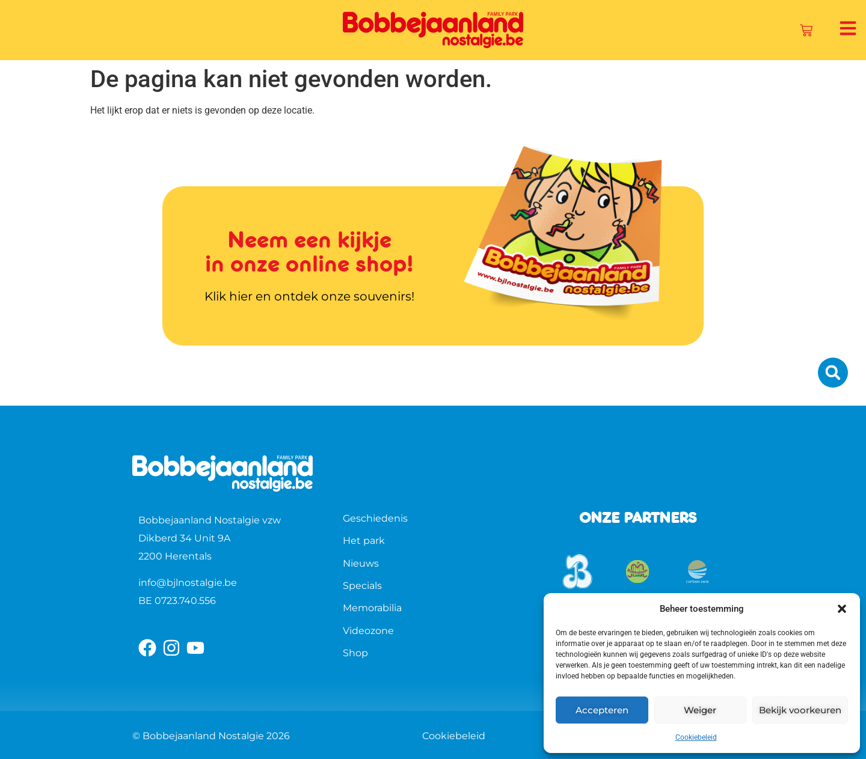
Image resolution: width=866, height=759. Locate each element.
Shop (355, 653)
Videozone (368, 630)
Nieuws (361, 563)
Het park (364, 540)
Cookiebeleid (696, 737)
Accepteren (602, 710)
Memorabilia (372, 608)
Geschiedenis (375, 518)
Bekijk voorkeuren (800, 710)
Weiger (700, 710)
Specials (362, 585)
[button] (842, 609)
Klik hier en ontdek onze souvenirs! (309, 296)
